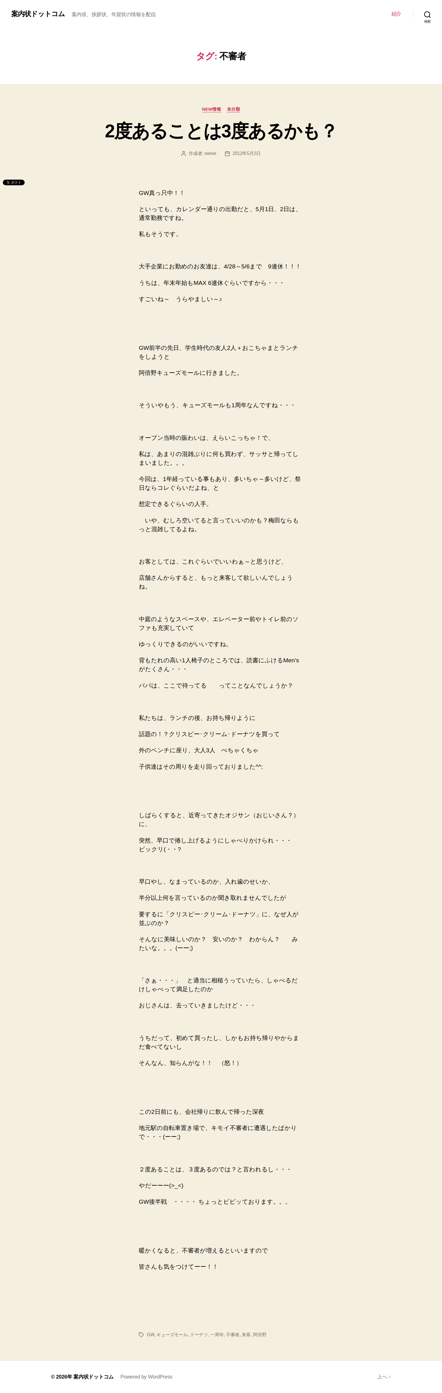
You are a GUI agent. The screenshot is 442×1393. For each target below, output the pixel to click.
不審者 (232, 1334)
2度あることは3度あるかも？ (221, 131)
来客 (246, 1334)
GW (150, 1334)
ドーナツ (199, 1334)
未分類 (233, 109)
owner (210, 153)
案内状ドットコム (38, 13)
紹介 (396, 14)
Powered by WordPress (146, 1377)
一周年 (217, 1334)
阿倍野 (259, 1334)
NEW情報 (211, 109)
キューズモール (172, 1334)
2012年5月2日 (247, 153)
